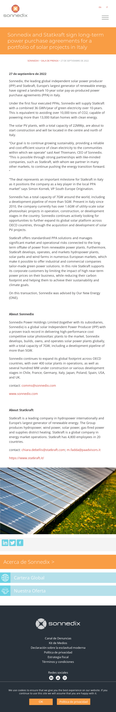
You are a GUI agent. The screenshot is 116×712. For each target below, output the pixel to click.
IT (106, 7)
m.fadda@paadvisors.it (85, 454)
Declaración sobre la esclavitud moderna (58, 651)
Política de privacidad (58, 656)
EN (99, 7)
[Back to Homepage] (58, 628)
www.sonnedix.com (24, 398)
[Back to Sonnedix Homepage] (15, 10)
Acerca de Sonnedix (26, 565)
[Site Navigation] (104, 18)
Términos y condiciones (58, 665)
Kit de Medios (58, 647)
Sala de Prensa (49, 60)
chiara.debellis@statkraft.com (44, 454)
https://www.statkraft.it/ (27, 462)
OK (41, 701)
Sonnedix (33, 60)
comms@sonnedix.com (40, 389)
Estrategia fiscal (58, 661)
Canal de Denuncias (58, 642)
